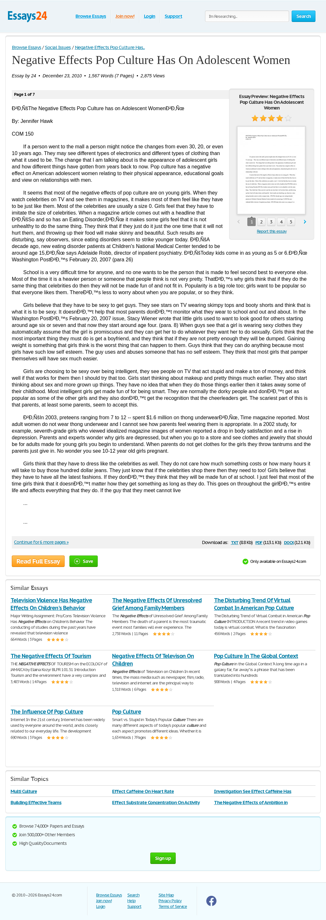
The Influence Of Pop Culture (47, 711)
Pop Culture (126, 711)
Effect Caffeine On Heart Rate (143, 791)
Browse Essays (90, 16)
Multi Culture (24, 791)
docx (289, 542)
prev (238, 222)
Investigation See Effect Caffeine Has (253, 791)
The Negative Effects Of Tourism (51, 656)
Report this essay (272, 231)
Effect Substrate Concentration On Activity (155, 802)
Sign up (163, 858)
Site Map (166, 895)
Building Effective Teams (36, 802)
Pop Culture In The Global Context (256, 656)
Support (173, 16)
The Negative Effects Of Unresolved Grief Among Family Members (157, 604)
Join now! (125, 16)
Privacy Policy (170, 900)
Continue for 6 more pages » (41, 542)
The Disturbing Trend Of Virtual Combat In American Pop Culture (254, 604)
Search (133, 895)
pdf (258, 542)
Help (131, 900)
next (305, 222)
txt (234, 542)
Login (149, 16)
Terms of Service (173, 906)
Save (83, 561)
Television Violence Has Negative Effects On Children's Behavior (51, 604)
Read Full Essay (38, 561)
